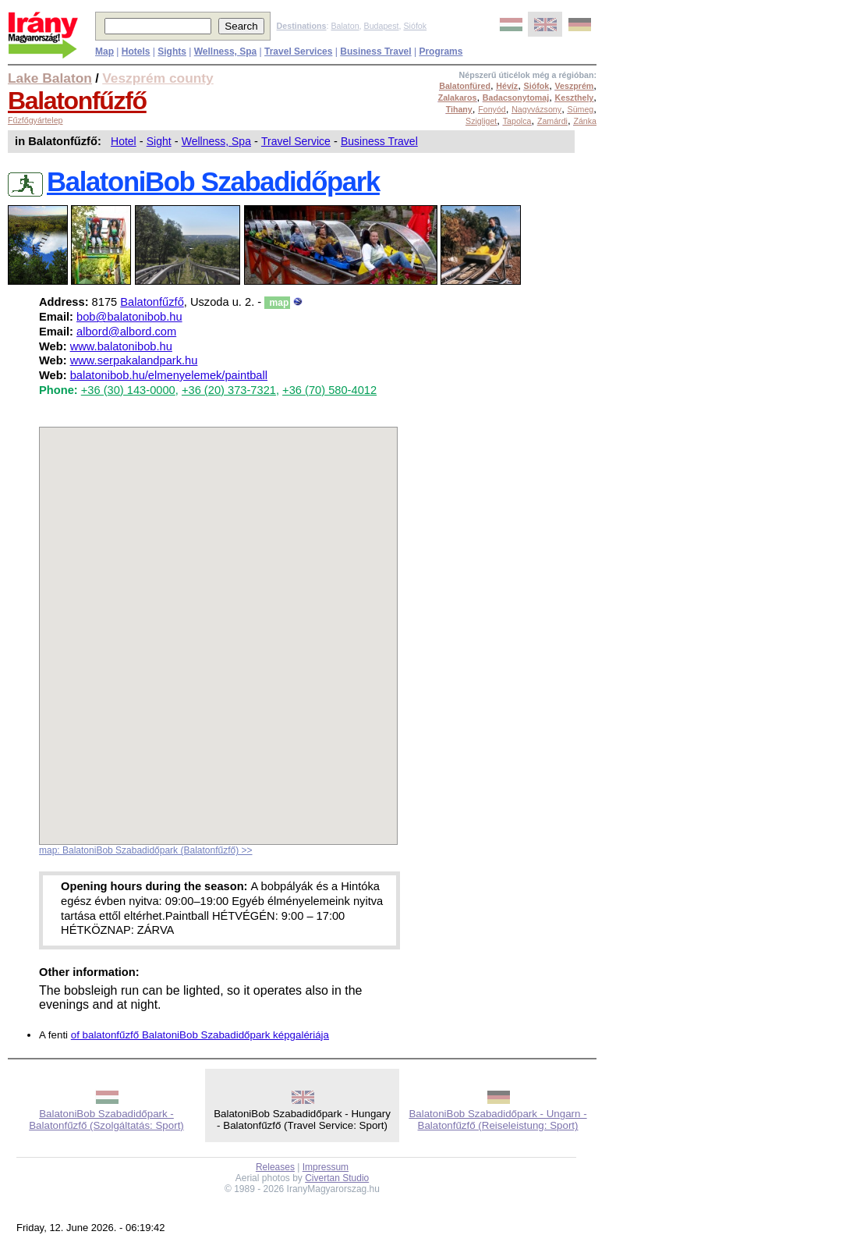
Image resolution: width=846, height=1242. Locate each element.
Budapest (381, 25)
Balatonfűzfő (77, 101)
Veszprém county (158, 78)
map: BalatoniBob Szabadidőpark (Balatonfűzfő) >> (146, 850)
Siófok (415, 25)
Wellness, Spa (216, 141)
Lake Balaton (50, 78)
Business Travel (379, 141)
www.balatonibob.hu (121, 346)
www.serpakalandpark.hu (134, 360)
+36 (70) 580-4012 (329, 390)
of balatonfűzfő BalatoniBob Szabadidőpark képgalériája (200, 1035)
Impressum (326, 1167)
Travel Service (296, 141)
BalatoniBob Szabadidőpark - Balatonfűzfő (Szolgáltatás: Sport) (106, 1119)
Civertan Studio (337, 1178)
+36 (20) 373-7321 (229, 390)
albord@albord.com (126, 331)
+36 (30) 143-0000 (128, 390)
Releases (275, 1167)
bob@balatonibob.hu (129, 316)
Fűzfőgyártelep (35, 120)
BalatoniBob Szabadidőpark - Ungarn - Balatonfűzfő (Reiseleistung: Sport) (497, 1119)
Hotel (123, 141)
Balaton (345, 25)
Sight (159, 141)
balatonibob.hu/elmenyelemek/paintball (168, 375)
